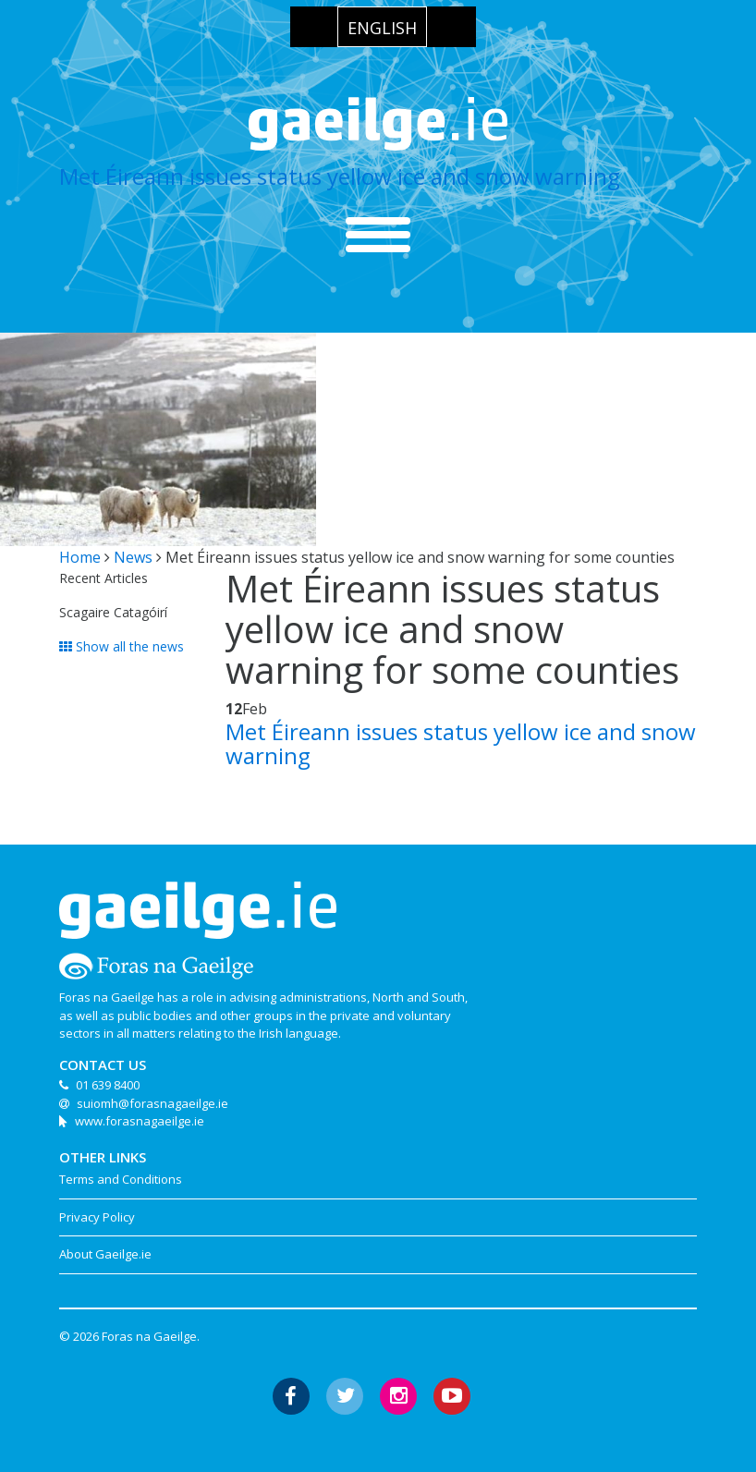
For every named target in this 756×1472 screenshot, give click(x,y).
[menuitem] (382, 26)
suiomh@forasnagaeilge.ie (152, 1103)
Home (80, 557)
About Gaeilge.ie (105, 1254)
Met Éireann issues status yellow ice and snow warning (339, 176)
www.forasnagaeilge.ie (139, 1121)
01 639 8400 (108, 1085)
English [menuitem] (382, 28)
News (133, 557)
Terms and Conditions (120, 1179)
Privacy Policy (97, 1217)
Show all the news (121, 646)
